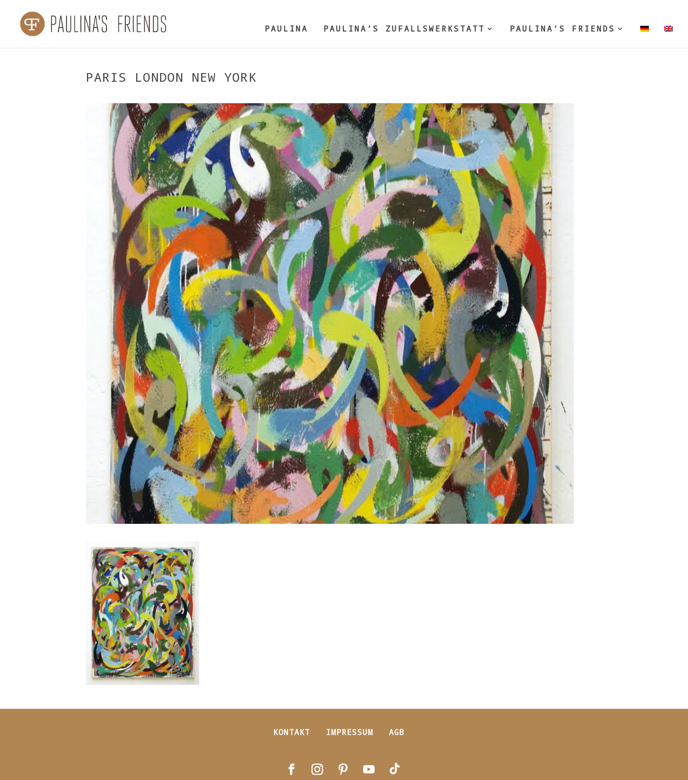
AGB (397, 732)
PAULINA (286, 29)
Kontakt (291, 732)
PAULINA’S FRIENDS (562, 29)
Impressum (349, 732)
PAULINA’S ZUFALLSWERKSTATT (404, 29)
